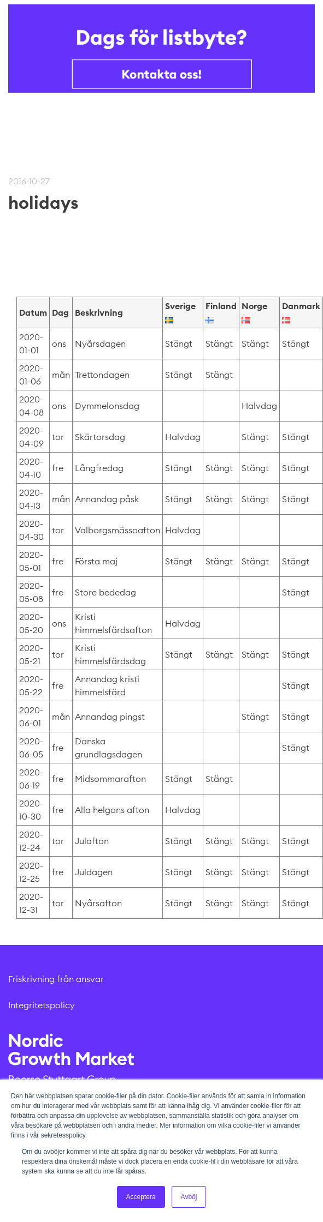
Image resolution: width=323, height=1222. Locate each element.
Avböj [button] (189, 1197)
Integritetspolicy (41, 1005)
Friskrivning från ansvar (56, 978)
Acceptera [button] (141, 1197)
